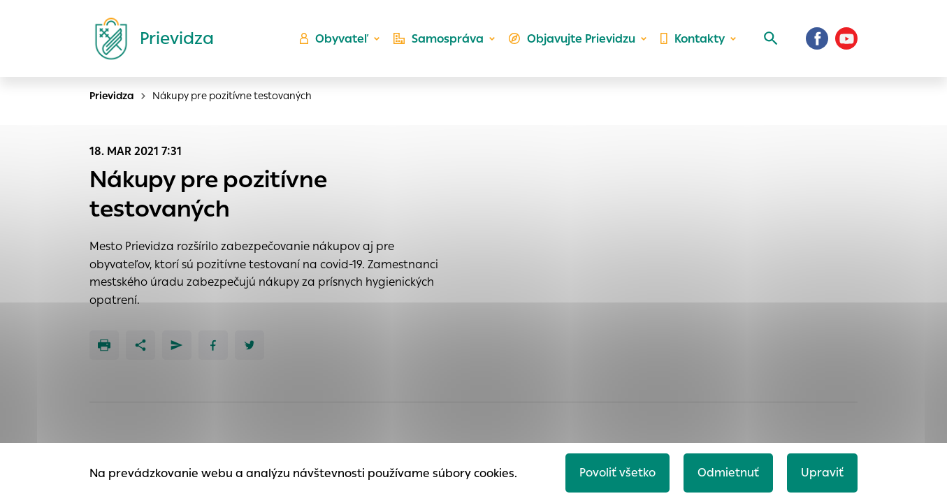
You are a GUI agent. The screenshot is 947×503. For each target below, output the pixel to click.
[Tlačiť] (104, 345)
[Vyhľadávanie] (771, 38)
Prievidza (111, 95)
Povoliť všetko (617, 472)
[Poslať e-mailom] (176, 345)
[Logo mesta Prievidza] (148, 38)
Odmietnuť (728, 472)
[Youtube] (846, 38)
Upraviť (822, 472)
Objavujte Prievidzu (572, 38)
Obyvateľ (334, 38)
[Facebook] (817, 38)
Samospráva (438, 38)
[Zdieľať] (140, 345)
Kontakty (692, 38)
